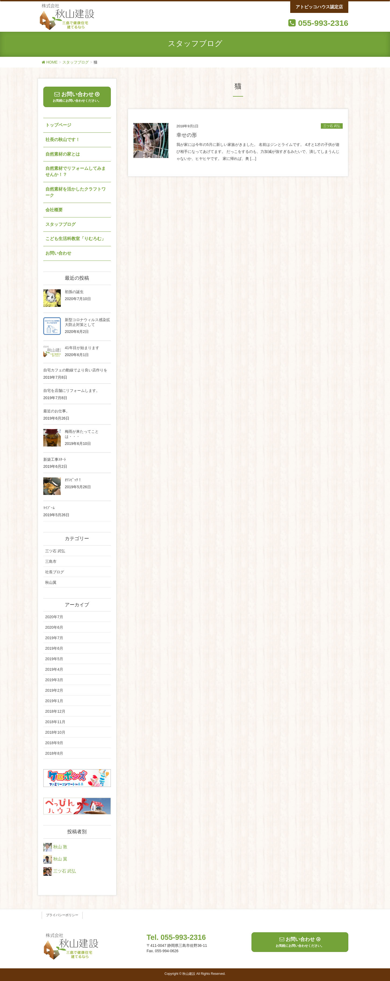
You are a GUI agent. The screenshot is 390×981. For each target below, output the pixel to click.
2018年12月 (55, 711)
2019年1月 (54, 701)
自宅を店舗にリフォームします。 (71, 390)
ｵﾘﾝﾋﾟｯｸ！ (73, 480)
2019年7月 (54, 638)
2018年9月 (54, 743)
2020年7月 (54, 617)
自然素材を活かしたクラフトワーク (75, 192)
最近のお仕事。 (56, 411)
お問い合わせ (58, 253)
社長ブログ (54, 572)
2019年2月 (54, 690)
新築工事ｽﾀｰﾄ (54, 459)
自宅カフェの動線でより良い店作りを (75, 370)
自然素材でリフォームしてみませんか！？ (75, 171)
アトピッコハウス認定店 (319, 7)
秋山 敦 (60, 847)
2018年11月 (55, 722)
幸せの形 (186, 135)
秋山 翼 (60, 859)
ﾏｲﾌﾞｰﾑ (49, 508)
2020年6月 (54, 627)
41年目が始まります (82, 348)
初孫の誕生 (74, 292)
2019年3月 (54, 680)
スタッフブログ (60, 224)
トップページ (58, 125)
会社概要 (54, 210)
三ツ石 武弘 (331, 126)
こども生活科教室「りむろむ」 (75, 238)
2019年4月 (54, 669)
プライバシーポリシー (62, 915)
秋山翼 (50, 582)
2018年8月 (54, 753)
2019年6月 (54, 648)
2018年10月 (55, 732)
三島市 (50, 561)
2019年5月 (54, 659)
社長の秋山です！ (62, 139)
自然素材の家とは (62, 154)
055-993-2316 (323, 23)
